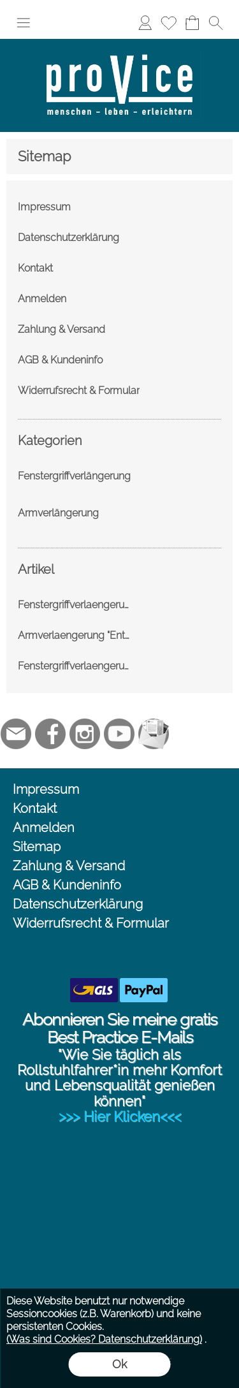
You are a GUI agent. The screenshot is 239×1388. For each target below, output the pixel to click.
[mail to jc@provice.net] (16, 734)
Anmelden (44, 827)
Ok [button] (119, 1364)
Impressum (46, 789)
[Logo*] (119, 44)
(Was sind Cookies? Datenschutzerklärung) (104, 1339)
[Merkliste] (168, 22)
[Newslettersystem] (154, 734)
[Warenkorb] (192, 22)
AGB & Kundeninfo (67, 885)
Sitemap (37, 846)
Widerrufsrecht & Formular (91, 923)
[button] (23, 22)
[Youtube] (119, 734)
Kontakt (35, 808)
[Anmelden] (145, 22)
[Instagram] (85, 734)
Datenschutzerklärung (78, 904)
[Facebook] (50, 734)
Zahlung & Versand (69, 865)
